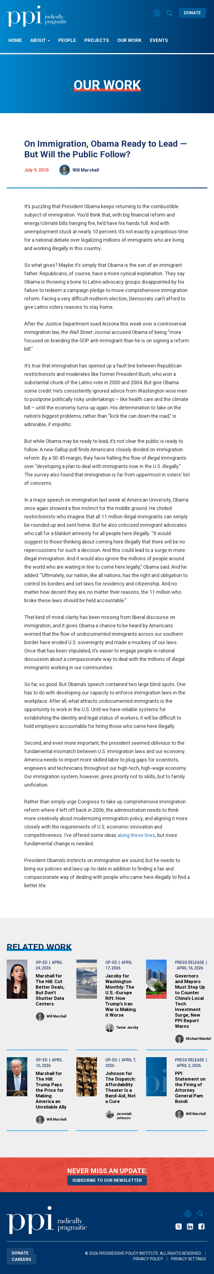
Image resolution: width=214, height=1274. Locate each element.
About (40, 40)
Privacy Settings (188, 1259)
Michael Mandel (198, 1039)
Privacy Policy (148, 1259)
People (67, 40)
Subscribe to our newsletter (107, 1180)
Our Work (129, 40)
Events (159, 40)
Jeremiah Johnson (124, 1116)
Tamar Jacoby (127, 1027)
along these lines (136, 835)
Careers (21, 1259)
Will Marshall (85, 170)
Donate (192, 12)
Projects (96, 40)
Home (15, 40)
